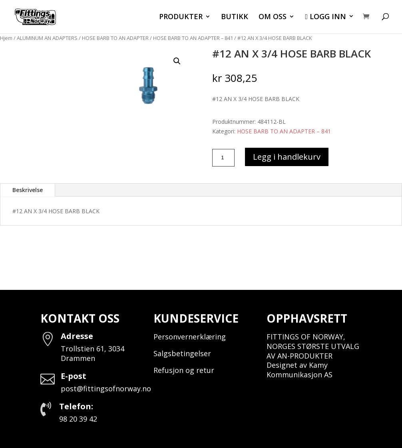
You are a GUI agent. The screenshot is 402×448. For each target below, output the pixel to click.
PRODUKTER (181, 17)
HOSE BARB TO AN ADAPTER (115, 38)
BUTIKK (234, 17)
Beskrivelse (27, 190)
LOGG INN (325, 17)
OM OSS (273, 17)
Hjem (6, 38)
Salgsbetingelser (182, 353)
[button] (177, 61)
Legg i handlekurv (286, 156)
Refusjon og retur (183, 370)
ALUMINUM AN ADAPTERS (47, 38)
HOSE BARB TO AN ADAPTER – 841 (193, 38)
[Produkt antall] (223, 158)
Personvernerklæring (189, 336)
